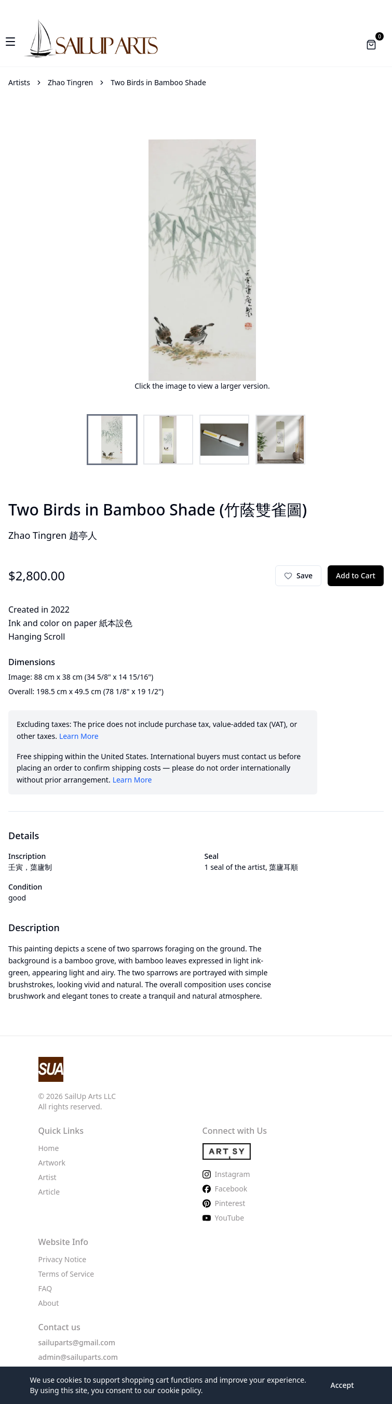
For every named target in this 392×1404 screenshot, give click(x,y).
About (48, 1303)
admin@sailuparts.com (78, 1357)
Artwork (52, 1163)
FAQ (45, 1288)
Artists (19, 82)
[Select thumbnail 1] (112, 440)
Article (49, 1192)
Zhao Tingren (70, 82)
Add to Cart (355, 575)
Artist (47, 1177)
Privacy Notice (62, 1259)
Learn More (79, 736)
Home (48, 1148)
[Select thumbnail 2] (168, 440)
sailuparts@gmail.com (77, 1342)
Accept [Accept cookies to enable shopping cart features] (342, 1385)
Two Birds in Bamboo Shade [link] (158, 82)
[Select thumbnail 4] (280, 440)
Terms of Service (66, 1274)
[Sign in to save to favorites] (298, 575)
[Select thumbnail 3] (224, 440)
